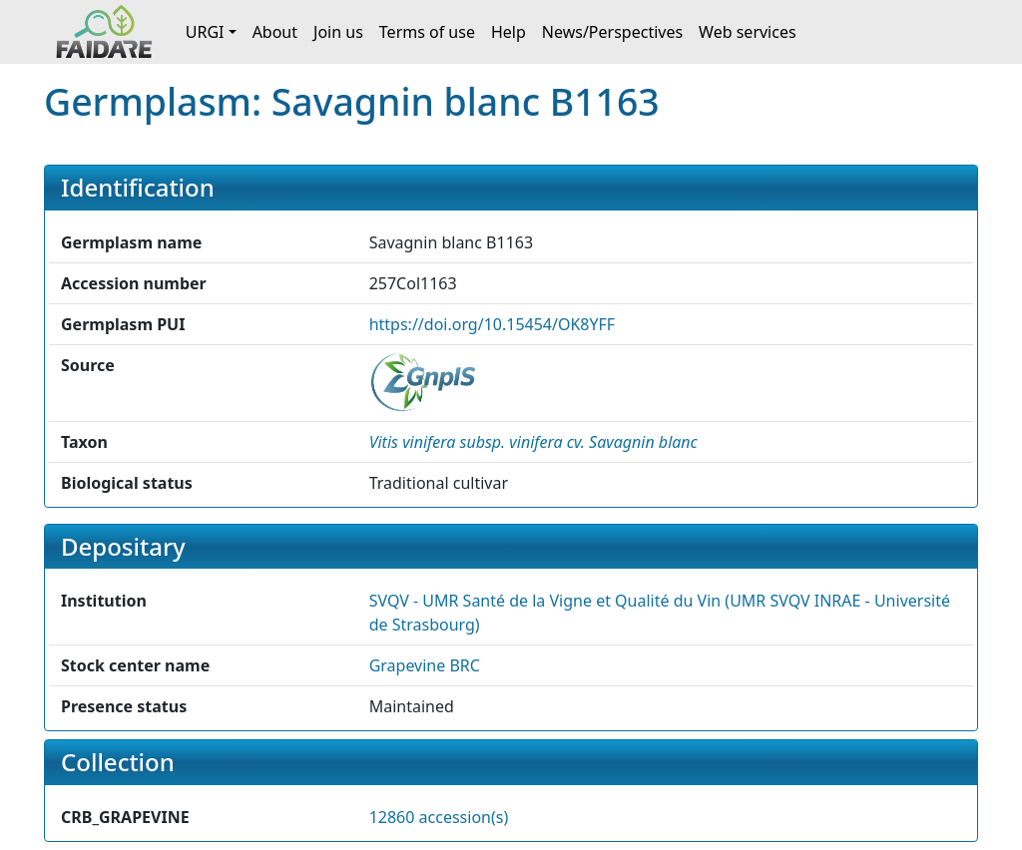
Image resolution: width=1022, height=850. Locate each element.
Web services (747, 32)
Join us (338, 32)
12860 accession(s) (439, 817)
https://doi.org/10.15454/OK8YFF (492, 324)
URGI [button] (205, 32)
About (275, 32)
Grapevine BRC (424, 665)
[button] (533, 442)
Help (508, 32)
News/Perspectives (612, 32)
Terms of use (427, 32)
